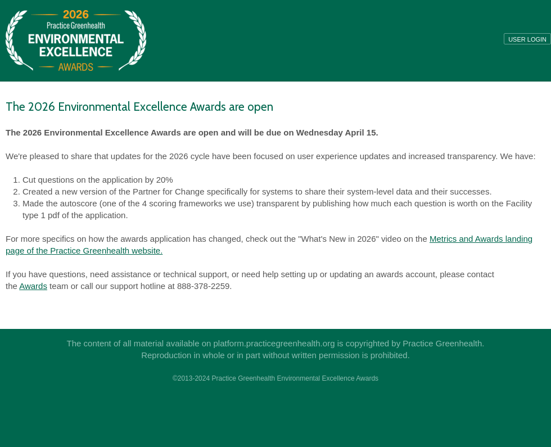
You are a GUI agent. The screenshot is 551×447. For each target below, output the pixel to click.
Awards (33, 286)
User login (527, 39)
